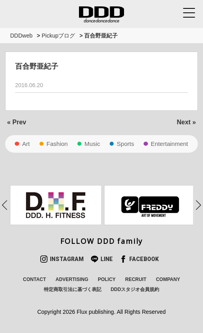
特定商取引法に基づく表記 (72, 289)
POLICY (107, 279)
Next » (186, 122)
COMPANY (168, 279)
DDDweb (21, 35)
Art (26, 143)
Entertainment (169, 143)
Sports (125, 143)
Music (92, 143)
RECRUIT (135, 279)
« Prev (16, 122)
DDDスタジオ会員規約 (134, 289)
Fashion (57, 143)
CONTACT (34, 279)
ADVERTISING (71, 279)
